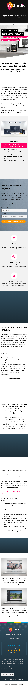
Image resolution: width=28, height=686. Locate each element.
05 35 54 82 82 (7, 674)
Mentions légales (21, 679)
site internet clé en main (16, 665)
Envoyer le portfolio (13, 221)
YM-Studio (10, 679)
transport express (6, 584)
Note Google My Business (14, 648)
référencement (21, 108)
